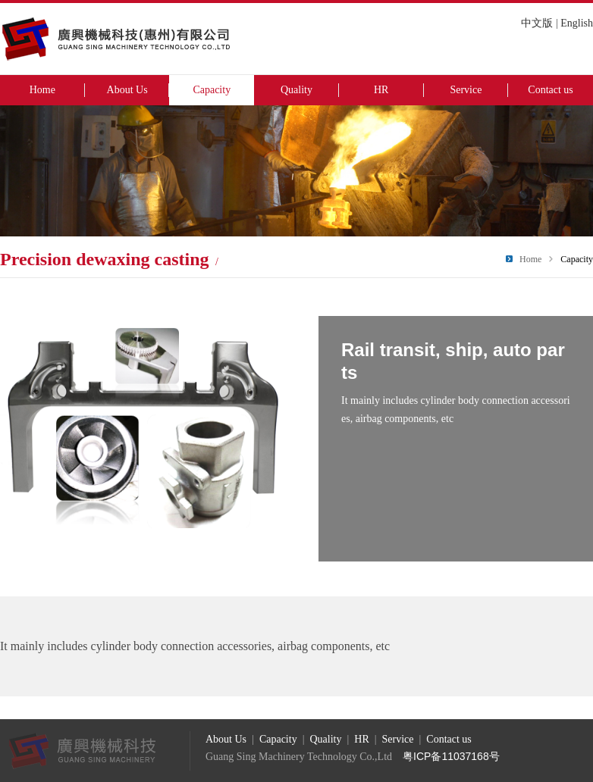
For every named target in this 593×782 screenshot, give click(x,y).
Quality (296, 89)
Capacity (212, 89)
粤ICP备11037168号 (451, 756)
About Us (127, 89)
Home (42, 89)
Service (466, 89)
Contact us (550, 89)
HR (381, 89)
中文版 (537, 23)
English (576, 23)
